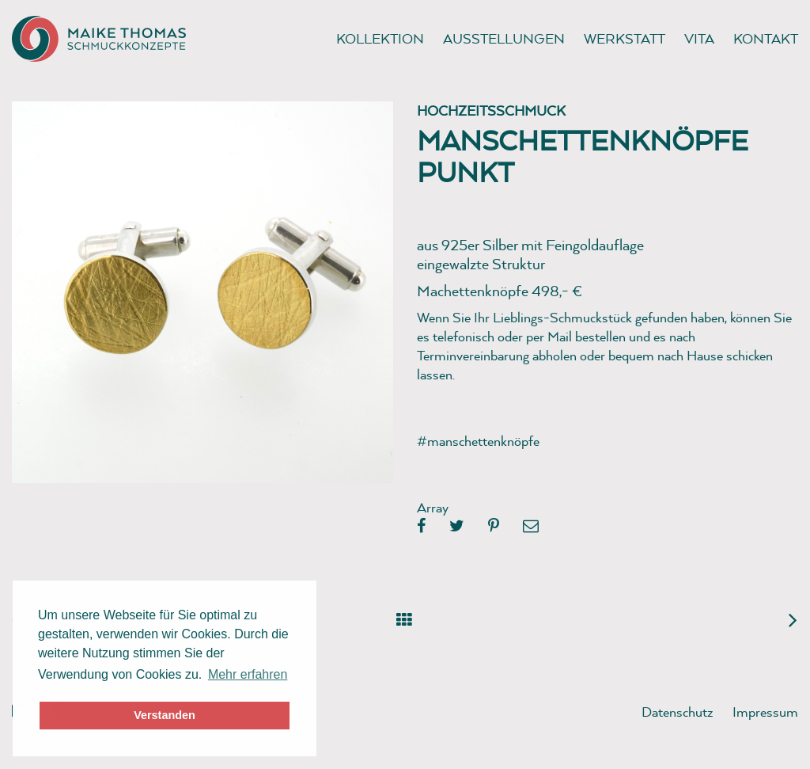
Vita (699, 38)
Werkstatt (624, 38)
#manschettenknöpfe (478, 441)
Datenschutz (677, 711)
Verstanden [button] (164, 715)
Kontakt (765, 38)
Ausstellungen (504, 38)
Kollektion (380, 38)
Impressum (765, 711)
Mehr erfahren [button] (248, 674)
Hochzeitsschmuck (491, 110)
